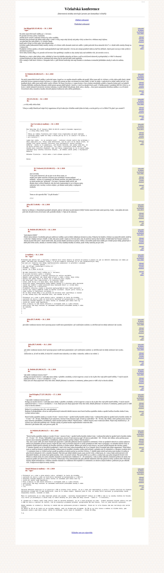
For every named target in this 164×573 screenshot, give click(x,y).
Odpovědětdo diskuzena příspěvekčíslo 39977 (140, 239)
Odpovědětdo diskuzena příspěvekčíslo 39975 (140, 126)
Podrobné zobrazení (81, 24)
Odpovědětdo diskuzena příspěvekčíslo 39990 (140, 365)
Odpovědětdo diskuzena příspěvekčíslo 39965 (140, 31)
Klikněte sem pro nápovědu (82, 559)
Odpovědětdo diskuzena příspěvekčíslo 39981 (140, 178)
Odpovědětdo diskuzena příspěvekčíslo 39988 (140, 340)
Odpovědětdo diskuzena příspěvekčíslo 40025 (140, 451)
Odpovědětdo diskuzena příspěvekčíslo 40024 (140, 489)
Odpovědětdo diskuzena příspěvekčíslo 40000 (140, 415)
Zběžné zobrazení (82, 20)
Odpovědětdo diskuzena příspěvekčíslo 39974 (140, 214)
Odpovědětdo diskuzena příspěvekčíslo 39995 (140, 390)
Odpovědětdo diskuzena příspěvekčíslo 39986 (140, 264)
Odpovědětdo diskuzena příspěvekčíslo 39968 (140, 76)
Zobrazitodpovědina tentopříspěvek (141, 39)
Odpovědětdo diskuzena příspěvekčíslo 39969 (140, 101)
